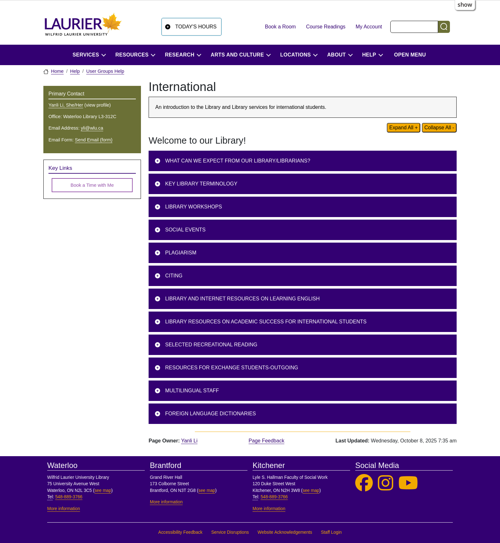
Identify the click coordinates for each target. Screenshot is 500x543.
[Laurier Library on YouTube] (408, 483)
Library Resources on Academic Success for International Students (266, 321)
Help (75, 71)
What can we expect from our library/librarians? (237, 160)
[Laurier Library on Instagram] (385, 483)
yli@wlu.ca (92, 128)
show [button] (465, 4)
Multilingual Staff (192, 390)
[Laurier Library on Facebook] (364, 483)
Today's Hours (196, 26)
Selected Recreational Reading (211, 344)
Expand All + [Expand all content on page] (403, 127)
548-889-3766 (68, 496)
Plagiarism (180, 252)
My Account (369, 26)
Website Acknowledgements (285, 532)
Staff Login (331, 532)
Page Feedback (266, 440)
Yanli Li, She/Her (65, 105)
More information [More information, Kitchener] (269, 508)
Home (57, 71)
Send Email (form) (94, 139)
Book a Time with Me (92, 185)
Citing (173, 275)
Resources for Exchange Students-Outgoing (231, 367)
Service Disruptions (230, 532)
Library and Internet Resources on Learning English (242, 298)
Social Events (185, 229)
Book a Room (280, 26)
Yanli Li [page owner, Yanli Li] (189, 440)
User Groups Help (105, 71)
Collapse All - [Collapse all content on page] (439, 127)
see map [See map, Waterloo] (102, 490)
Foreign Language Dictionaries (210, 413)
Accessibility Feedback (180, 532)
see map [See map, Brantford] (206, 490)
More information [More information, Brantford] (166, 502)
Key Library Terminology (201, 183)
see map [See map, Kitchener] (311, 490)
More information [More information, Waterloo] (63, 508)
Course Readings (326, 26)
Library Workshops (193, 206)
